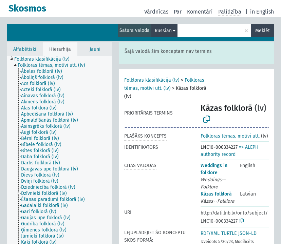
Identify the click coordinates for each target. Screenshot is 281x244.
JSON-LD (247, 233)
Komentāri (200, 11)
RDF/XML (210, 233)
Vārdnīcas (156, 11)
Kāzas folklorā (216, 194)
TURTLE (229, 233)
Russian (163, 31)
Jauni (95, 49)
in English (262, 11)
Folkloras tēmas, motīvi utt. (230, 136)
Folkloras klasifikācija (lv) (152, 80)
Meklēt (262, 31)
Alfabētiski (24, 49)
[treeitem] (45, 59)
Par (178, 11)
